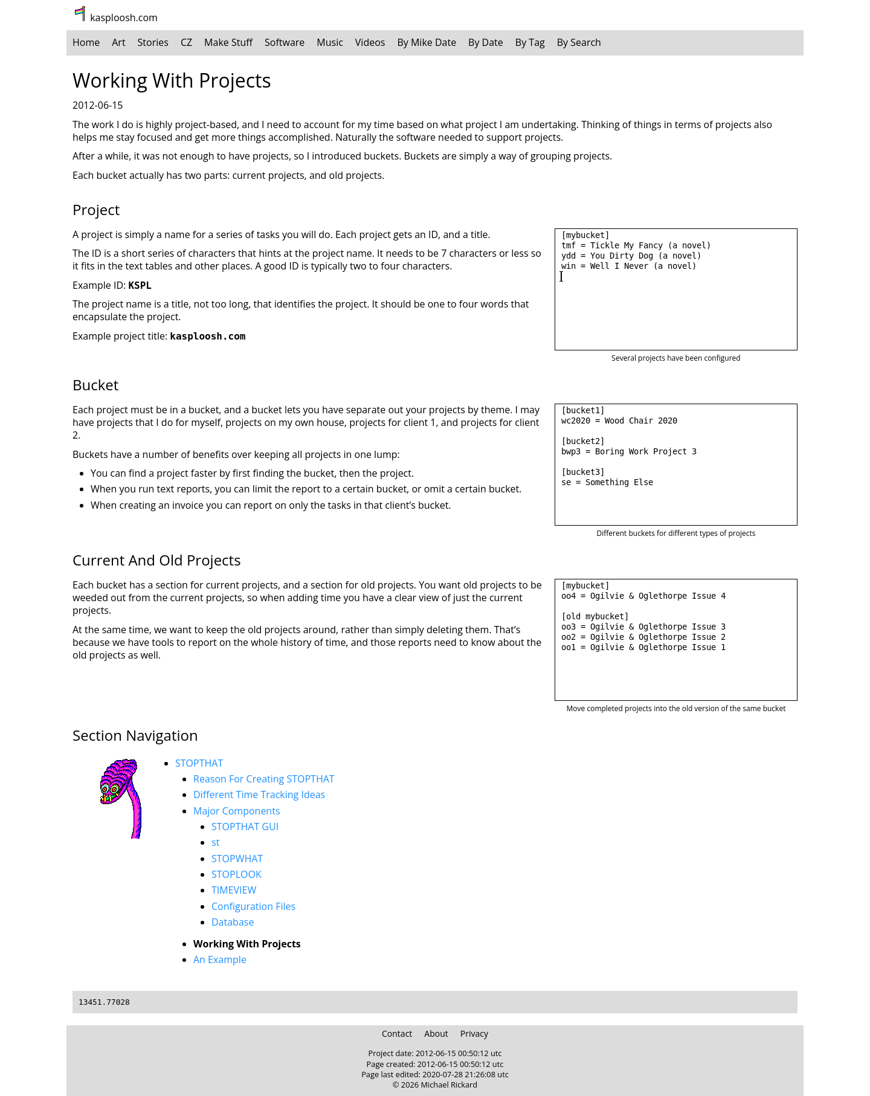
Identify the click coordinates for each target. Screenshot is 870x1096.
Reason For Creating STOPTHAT (264, 778)
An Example (219, 959)
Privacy (474, 1033)
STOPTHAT (199, 763)
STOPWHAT (237, 858)
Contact (397, 1033)
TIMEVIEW (233, 890)
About (436, 1033)
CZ (186, 42)
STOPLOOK (236, 874)
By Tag (530, 42)
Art (118, 42)
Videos (370, 42)
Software (284, 42)
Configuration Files (253, 906)
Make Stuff (228, 42)
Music (330, 42)
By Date (485, 42)
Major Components (236, 810)
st (215, 842)
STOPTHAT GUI (245, 826)
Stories (153, 42)
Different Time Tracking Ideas (259, 794)
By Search (579, 42)
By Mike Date (426, 42)
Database (232, 922)
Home (86, 42)
